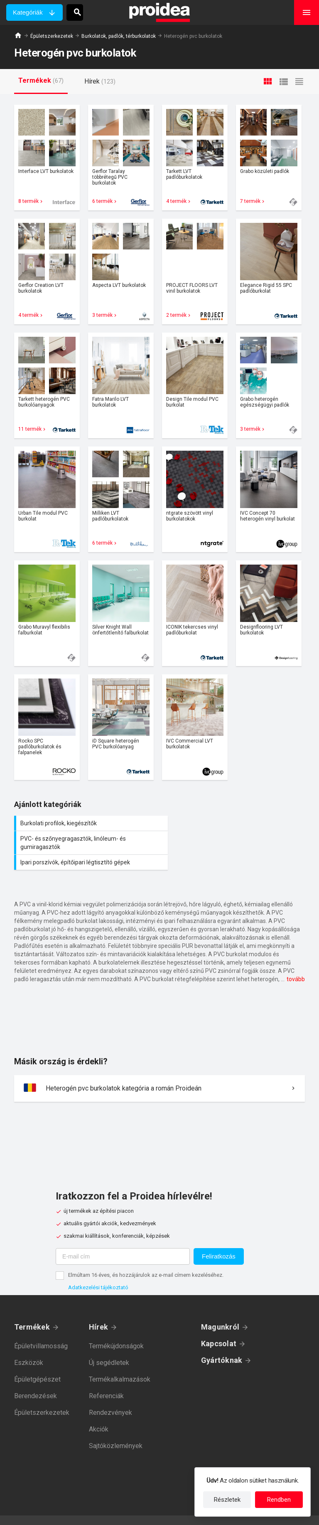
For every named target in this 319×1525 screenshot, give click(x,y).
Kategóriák (28, 12)
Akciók (98, 1414)
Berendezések (35, 1380)
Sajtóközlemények (115, 1430)
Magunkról (220, 1311)
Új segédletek (109, 1347)
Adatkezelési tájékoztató (98, 1272)
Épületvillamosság (41, 1331)
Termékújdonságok (116, 1331)
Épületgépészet (37, 1364)
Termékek (32, 1311)
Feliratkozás (219, 1240)
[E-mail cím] (123, 1241)
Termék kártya (47, 157)
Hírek (98, 1311)
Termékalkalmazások (119, 1364)
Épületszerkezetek (51, 36)
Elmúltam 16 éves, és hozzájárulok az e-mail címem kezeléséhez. (145, 1259)
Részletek (227, 1499)
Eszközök (28, 1347)
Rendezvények (110, 1397)
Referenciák (106, 1380)
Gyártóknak (221, 1344)
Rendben (279, 1499)
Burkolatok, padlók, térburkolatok (118, 36)
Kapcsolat (218, 1328)
